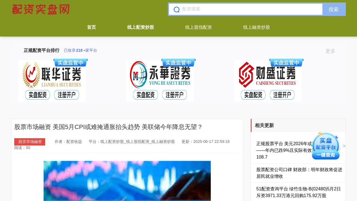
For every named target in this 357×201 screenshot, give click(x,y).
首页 (91, 27)
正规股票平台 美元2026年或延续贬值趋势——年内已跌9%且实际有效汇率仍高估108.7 (297, 150)
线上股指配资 (198, 27)
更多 (332, 51)
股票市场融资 (30, 141)
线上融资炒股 (256, 27)
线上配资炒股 (140, 27)
